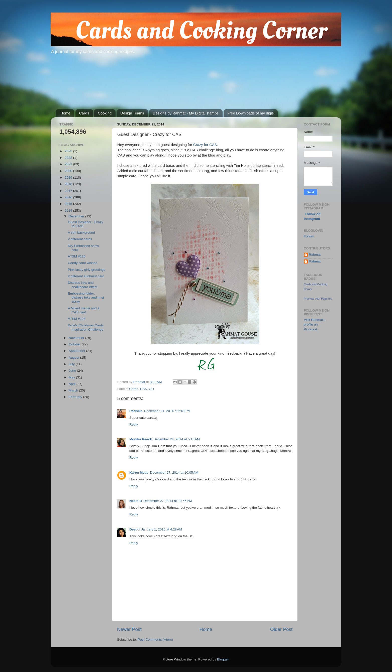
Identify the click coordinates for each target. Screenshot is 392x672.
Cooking (105, 113)
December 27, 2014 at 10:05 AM (174, 472)
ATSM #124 (76, 319)
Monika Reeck (140, 439)
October (75, 344)
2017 (69, 191)
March (74, 390)
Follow (309, 236)
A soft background (81, 232)
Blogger (223, 659)
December (77, 216)
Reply (133, 424)
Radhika (136, 411)
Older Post (281, 629)
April (72, 384)
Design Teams (132, 113)
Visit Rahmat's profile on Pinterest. (314, 324)
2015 (69, 204)
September (77, 351)
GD (151, 389)
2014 (69, 210)
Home (65, 113)
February (76, 397)
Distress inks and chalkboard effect (82, 285)
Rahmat (315, 254)
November (77, 338)
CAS (143, 389)
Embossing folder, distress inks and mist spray (86, 297)
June (73, 370)
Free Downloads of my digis (250, 113)
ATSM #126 (76, 256)
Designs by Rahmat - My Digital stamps (186, 113)
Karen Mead (139, 472)
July (72, 364)
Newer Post (129, 629)
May (72, 377)
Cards (84, 113)
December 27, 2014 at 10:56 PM (167, 501)
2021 (69, 164)
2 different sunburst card (86, 276)
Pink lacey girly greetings (86, 270)
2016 (69, 197)
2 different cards (80, 239)
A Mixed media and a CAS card (84, 310)
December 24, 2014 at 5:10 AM (176, 439)
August (74, 357)
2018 (69, 184)
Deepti (134, 529)
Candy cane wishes (82, 263)
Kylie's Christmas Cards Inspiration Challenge (86, 327)
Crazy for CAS (204, 145)
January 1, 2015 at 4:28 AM (161, 529)
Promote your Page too (318, 298)
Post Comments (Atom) (155, 639)
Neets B (135, 501)
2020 (69, 171)
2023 (69, 151)
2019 (69, 177)
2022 (69, 158)
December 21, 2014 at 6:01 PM (167, 411)
